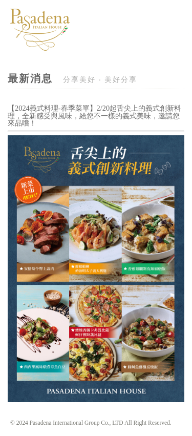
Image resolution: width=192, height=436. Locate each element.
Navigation (176, 43)
